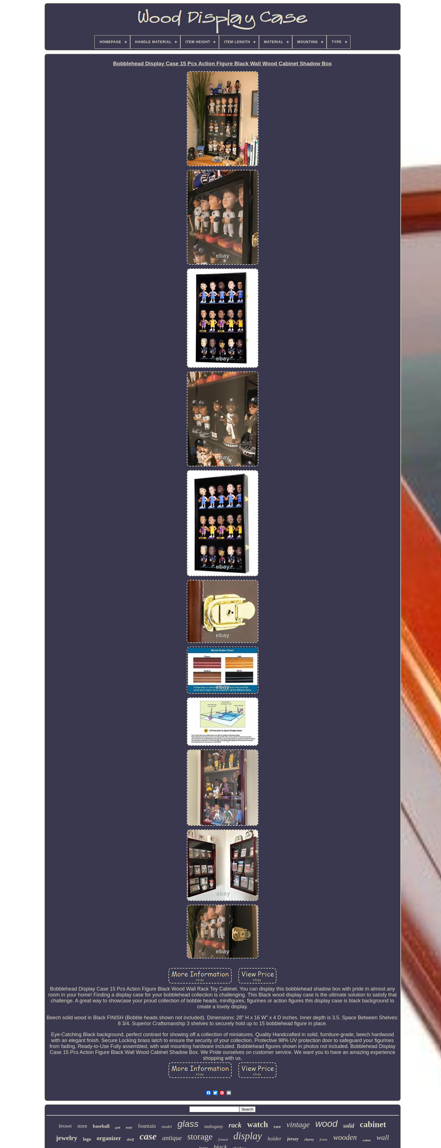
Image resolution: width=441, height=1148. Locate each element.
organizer (109, 1138)
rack (235, 1125)
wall (382, 1137)
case (147, 1136)
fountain (147, 1126)
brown (65, 1126)
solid (348, 1126)
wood (326, 1123)
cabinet (373, 1124)
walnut (366, 1140)
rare (277, 1127)
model (166, 1126)
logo (87, 1139)
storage (200, 1137)
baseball (101, 1126)
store (82, 1126)
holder (274, 1139)
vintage (297, 1124)
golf (117, 1127)
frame (323, 1140)
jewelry (66, 1138)
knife (129, 1127)
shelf (130, 1139)
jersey (293, 1139)
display (247, 1136)
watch (257, 1124)
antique (172, 1138)
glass (188, 1124)
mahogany (213, 1126)
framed (223, 1140)
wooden (345, 1137)
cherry (309, 1139)
